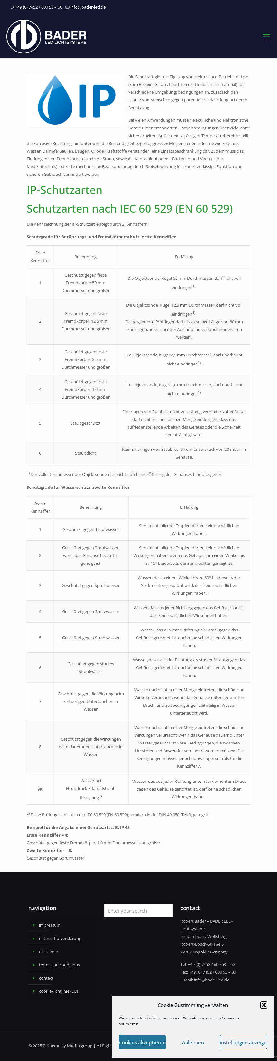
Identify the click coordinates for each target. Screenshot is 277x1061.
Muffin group (79, 1045)
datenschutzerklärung (60, 938)
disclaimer (48, 951)
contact (46, 978)
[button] (264, 1005)
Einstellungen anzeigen (243, 1042)
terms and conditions (59, 965)
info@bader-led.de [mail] (88, 7)
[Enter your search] (138, 910)
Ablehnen (193, 1042)
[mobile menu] (266, 36)
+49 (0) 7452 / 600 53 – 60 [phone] (38, 7)
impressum (50, 925)
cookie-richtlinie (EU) (58, 991)
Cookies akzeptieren (142, 1042)
